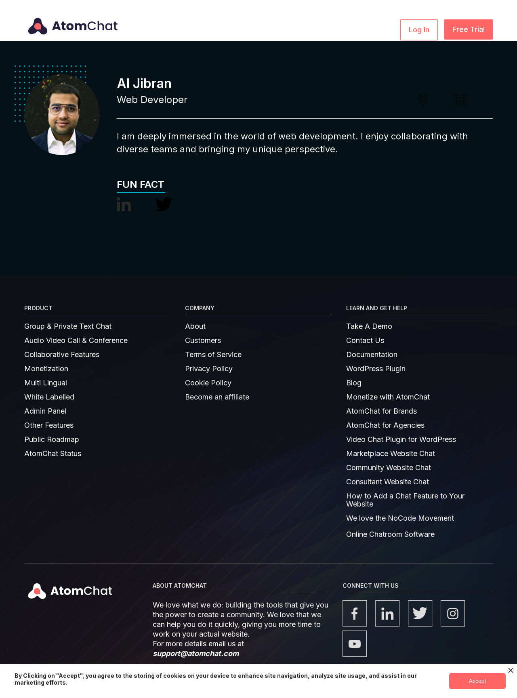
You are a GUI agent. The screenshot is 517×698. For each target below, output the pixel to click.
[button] (192, 29)
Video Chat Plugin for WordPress (401, 439)
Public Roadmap (51, 439)
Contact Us (365, 340)
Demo (382, 29)
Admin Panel (45, 411)
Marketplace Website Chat (390, 454)
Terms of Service (213, 355)
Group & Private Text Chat (67, 326)
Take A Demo (369, 326)
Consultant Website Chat (387, 482)
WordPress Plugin (376, 369)
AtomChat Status (52, 454)
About (195, 326)
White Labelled (49, 397)
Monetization (46, 369)
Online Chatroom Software (390, 534)
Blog (353, 383)
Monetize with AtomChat (388, 397)
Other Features (49, 425)
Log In (419, 29)
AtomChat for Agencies (385, 425)
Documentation (371, 355)
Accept (477, 681)
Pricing (352, 29)
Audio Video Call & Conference (76, 340)
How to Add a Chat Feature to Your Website (405, 500)
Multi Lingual (45, 383)
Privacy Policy (209, 369)
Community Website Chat (388, 468)
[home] (71, 20)
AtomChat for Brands (381, 411)
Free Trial (468, 29)
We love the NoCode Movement (400, 518)
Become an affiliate (217, 397)
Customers (203, 340)
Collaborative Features (61, 355)
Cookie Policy (208, 383)
